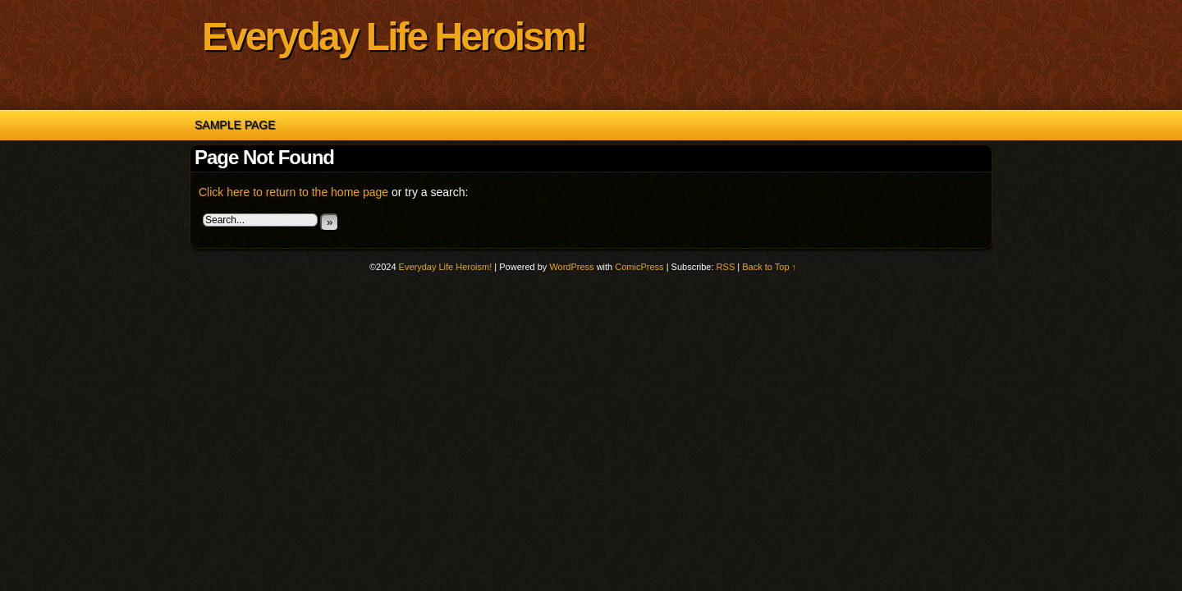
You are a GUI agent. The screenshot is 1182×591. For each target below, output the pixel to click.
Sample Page (235, 124)
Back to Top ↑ (769, 267)
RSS (726, 267)
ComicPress (639, 267)
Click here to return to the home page (293, 192)
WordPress (571, 267)
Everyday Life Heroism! (394, 36)
